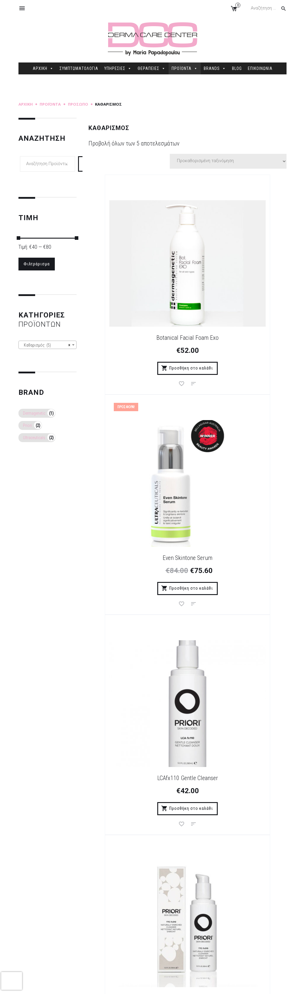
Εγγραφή (216, 774)
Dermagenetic (34, 413)
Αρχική (25, 104)
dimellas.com (108, 984)
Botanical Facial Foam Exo (135, 285)
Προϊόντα (50, 104)
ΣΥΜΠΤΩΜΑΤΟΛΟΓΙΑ (79, 68)
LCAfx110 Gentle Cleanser (135, 455)
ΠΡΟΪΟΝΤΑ (185, 68)
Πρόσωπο (78, 104)
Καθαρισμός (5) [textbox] (45, 345)
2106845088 (243, 931)
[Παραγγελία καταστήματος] (228, 161)
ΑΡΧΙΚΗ (43, 68)
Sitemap (132, 984)
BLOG (237, 68)
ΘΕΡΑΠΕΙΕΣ (152, 68)
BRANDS (215, 68)
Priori (27, 425)
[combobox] (47, 344)
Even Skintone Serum (240, 285)
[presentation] (11, 981)
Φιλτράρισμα (36, 263)
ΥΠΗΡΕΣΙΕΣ (118, 68)
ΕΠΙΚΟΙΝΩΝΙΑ (260, 68)
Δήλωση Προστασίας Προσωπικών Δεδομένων (113, 924)
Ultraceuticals (34, 437)
